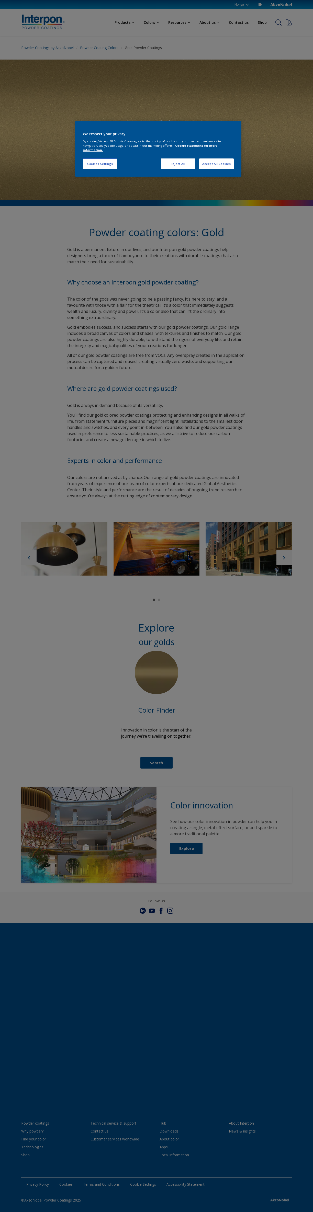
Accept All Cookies (216, 164)
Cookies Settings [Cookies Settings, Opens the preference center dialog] (100, 164)
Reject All (178, 164)
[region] (158, 149)
